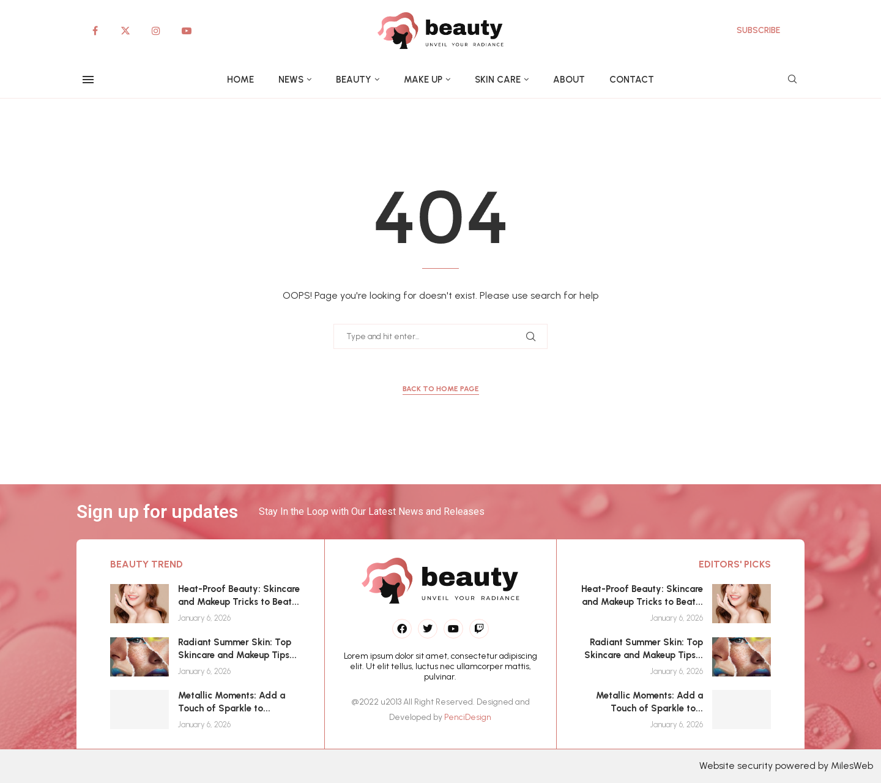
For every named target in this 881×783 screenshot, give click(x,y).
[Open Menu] (88, 79)
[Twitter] (125, 30)
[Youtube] (186, 30)
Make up (423, 79)
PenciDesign (467, 717)
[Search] (792, 80)
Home (240, 79)
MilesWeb (852, 765)
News (290, 79)
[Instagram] (156, 30)
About (569, 79)
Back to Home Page (441, 388)
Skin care (498, 79)
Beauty (353, 79)
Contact (631, 79)
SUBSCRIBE (758, 30)
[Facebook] (95, 30)
